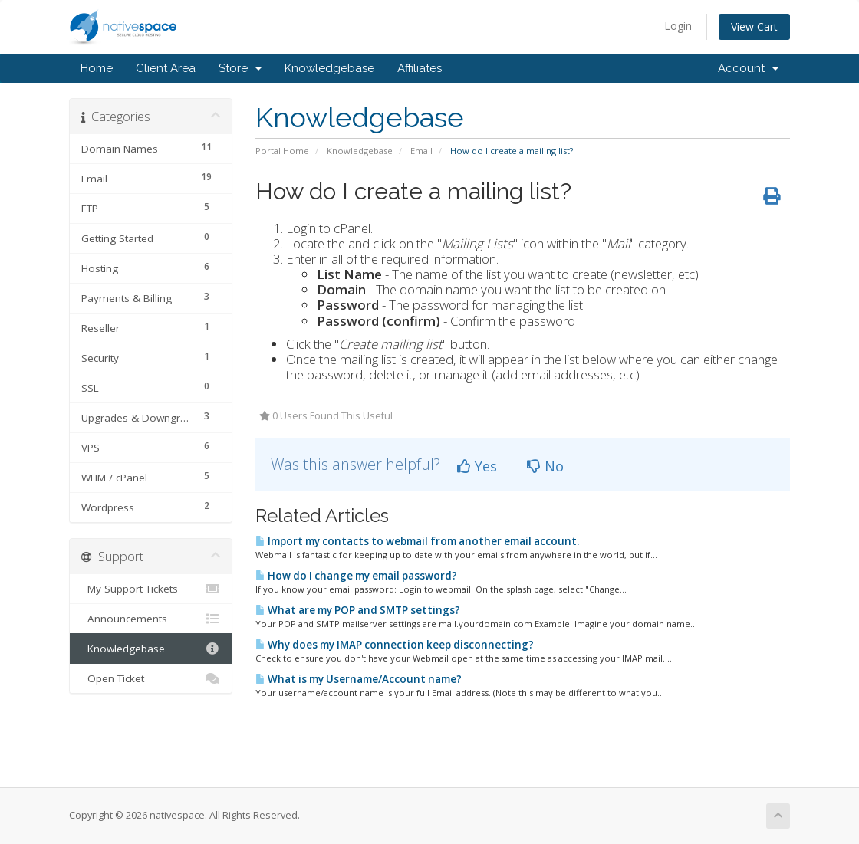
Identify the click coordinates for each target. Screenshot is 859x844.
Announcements (150, 618)
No (545, 466)
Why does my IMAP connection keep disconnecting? (394, 645)
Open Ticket (150, 678)
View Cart (754, 26)
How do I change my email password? (356, 576)
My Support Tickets (150, 589)
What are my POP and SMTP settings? (357, 610)
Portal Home (282, 150)
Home (97, 68)
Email (421, 150)
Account (748, 68)
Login (678, 25)
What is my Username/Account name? (358, 679)
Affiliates (419, 68)
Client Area (166, 68)
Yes (477, 466)
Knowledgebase (329, 68)
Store (240, 68)
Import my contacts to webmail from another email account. (417, 541)
